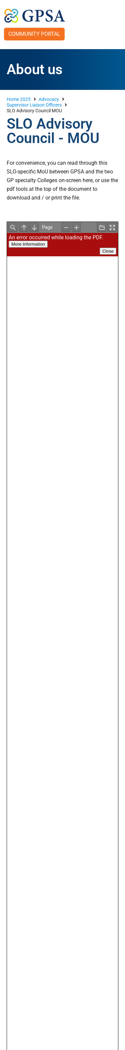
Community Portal (34, 34)
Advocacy (49, 99)
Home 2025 (19, 99)
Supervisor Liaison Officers (34, 105)
